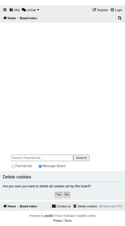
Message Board (53, 166)
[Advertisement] (62, 86)
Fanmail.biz (23, 166)
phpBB (48, 215)
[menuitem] (14, 10)
